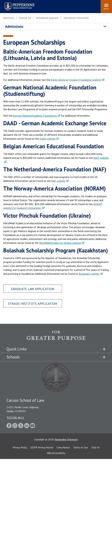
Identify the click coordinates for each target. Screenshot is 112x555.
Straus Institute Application (32, 304)
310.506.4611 (15, 418)
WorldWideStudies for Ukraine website (60, 242)
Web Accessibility (56, 453)
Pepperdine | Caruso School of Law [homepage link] (19, 4)
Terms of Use (80, 447)
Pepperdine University (66, 439)
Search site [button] (53, 4)
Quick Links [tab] (17, 349)
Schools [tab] (13, 357)
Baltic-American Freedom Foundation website (76, 79)
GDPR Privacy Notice (41, 447)
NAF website (58, 180)
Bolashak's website (89, 273)
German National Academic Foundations (35, 115)
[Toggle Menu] (106, 6)
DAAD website (47, 138)
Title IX (95, 447)
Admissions (14, 26)
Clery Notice (63, 447)
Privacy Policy (20, 447)
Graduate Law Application (32, 289)
